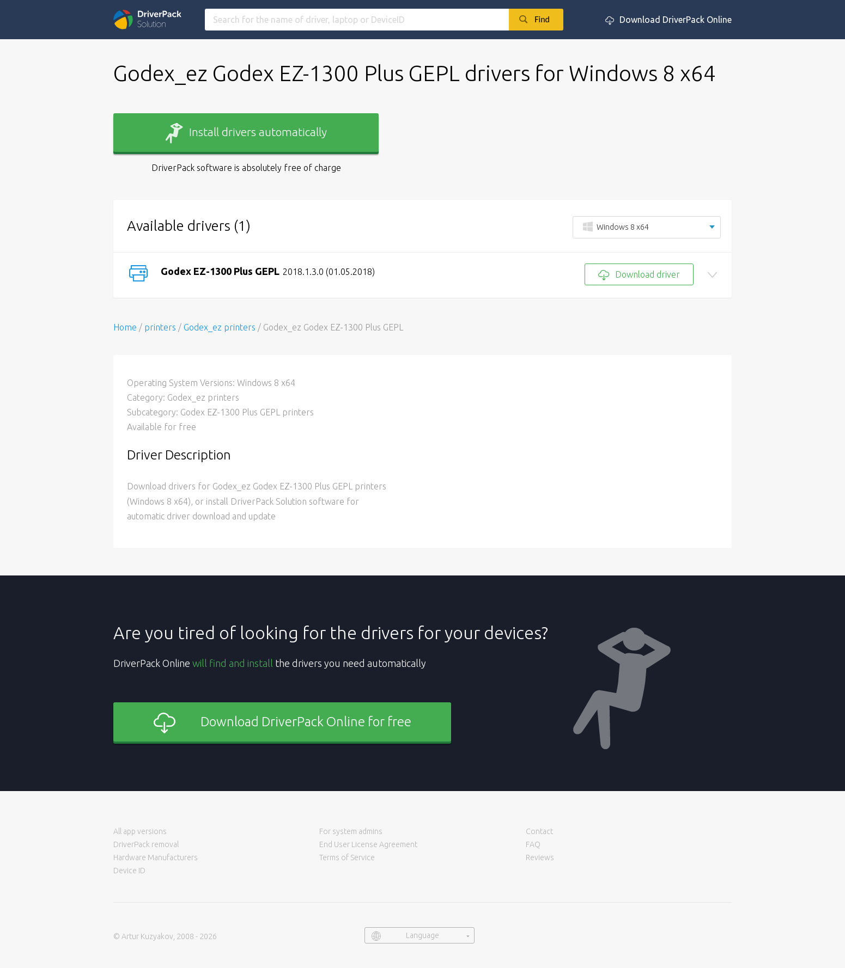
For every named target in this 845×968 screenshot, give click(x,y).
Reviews (540, 857)
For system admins (350, 831)
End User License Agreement (368, 844)
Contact (539, 831)
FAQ (533, 844)
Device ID (129, 870)
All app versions (140, 831)
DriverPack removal (146, 844)
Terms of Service (347, 857)
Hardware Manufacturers (155, 857)
